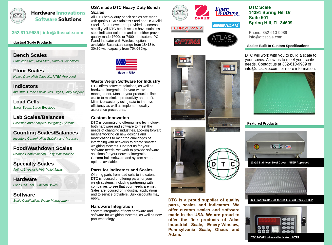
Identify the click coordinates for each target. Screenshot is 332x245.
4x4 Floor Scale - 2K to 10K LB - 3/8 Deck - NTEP (281, 199)
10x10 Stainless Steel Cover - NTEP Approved (279, 162)
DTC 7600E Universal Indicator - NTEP (274, 237)
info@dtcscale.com (63, 32)
